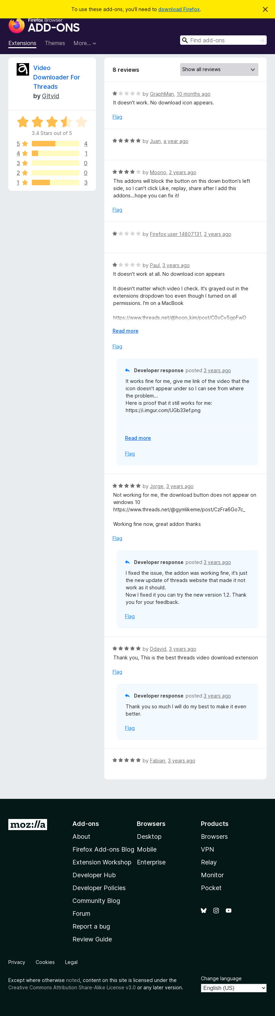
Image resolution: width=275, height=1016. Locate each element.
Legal (71, 962)
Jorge (156, 486)
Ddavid (158, 649)
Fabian (157, 760)
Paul (155, 265)
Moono (158, 172)
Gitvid (50, 96)
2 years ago (182, 172)
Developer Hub (94, 875)
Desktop (149, 836)
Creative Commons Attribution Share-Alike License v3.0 (72, 987)
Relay (209, 862)
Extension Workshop (101, 862)
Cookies (45, 962)
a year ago (175, 141)
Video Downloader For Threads (56, 77)
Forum (81, 913)
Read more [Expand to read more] (126, 331)
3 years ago (176, 265)
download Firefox (179, 9)
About (81, 836)
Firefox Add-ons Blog (103, 849)
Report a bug (91, 926)
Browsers (214, 836)
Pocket (211, 887)
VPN (207, 849)
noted (73, 980)
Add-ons (85, 823)
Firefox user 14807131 (175, 234)
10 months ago (194, 94)
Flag (117, 117)
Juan (155, 141)
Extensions (22, 43)
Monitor (212, 875)
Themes (55, 43)
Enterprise (151, 862)
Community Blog (96, 900)
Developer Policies (99, 887)
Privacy (16, 962)
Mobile (147, 849)
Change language (221, 978)
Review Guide (92, 939)
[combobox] (223, 40)
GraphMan (162, 94)
